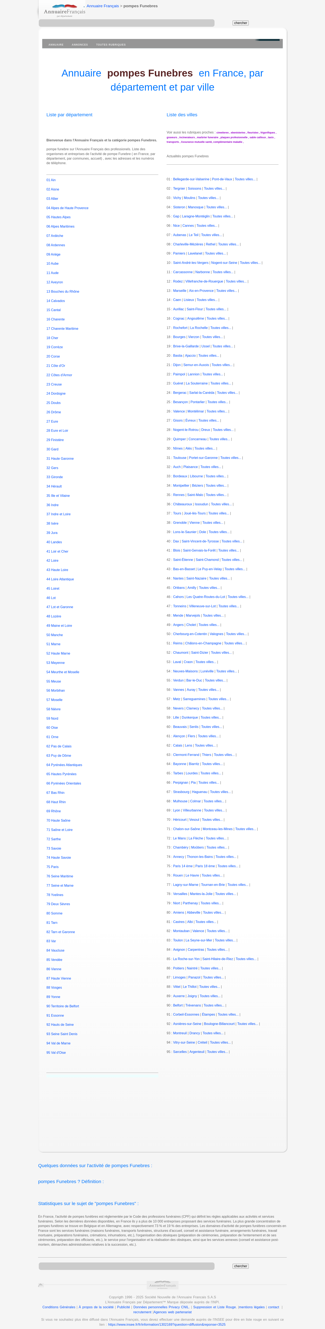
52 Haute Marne (58, 649)
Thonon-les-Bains (199, 857)
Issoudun (201, 504)
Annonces (80, 44)
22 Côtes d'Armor (59, 370)
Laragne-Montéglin (196, 216)
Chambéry (180, 847)
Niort (176, 903)
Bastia (177, 355)
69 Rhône (53, 806)
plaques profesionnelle (234, 137)
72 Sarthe (53, 834)
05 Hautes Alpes (58, 212)
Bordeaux (180, 476)
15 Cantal (53, 305)
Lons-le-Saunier (184, 532)
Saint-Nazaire (196, 578)
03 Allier (52, 194)
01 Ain (51, 175)
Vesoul (194, 819)
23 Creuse (54, 379)
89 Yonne (53, 992)
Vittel (176, 986)
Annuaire (56, 44)
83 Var (51, 936)
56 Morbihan (55, 686)
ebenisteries (238, 132)
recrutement (142, 1307)
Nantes (178, 578)
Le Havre (192, 875)
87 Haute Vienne (58, 973)
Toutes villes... (245, 179)
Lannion (194, 374)
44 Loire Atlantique (60, 574)
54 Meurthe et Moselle (62, 667)
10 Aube (52, 259)
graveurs (172, 137)
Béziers (197, 485)
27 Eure (52, 416)
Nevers (178, 708)
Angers (178, 625)
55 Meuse (53, 676)
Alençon (179, 736)
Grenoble (180, 522)
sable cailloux (258, 137)
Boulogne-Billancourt (219, 1024)
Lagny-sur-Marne (185, 884)
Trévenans (193, 1005)
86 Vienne (53, 964)
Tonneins (179, 606)
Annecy (178, 857)
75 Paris (52, 862)
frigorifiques (268, 132)
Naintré (192, 968)
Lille (176, 717)
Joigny (192, 996)
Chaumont (180, 652)
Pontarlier (197, 402)
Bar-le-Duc (194, 680)
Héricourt (180, 819)
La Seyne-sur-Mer (199, 940)
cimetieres (222, 132)
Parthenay (190, 903)
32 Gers (52, 463)
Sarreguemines (194, 699)
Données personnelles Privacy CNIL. (161, 1302)
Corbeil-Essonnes (186, 1014)
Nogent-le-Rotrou (186, 430)
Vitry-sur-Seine (184, 1042)
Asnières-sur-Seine (187, 1024)
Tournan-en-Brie (213, 884)
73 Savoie (53, 843)
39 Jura (51, 528)
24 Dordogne (56, 389)
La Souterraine (197, 383)
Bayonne (179, 764)
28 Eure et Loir (57, 426)
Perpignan (180, 782)
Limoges (179, 977)
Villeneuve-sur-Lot (202, 606)
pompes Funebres (150, 73)
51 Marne (53, 639)
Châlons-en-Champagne (203, 643)
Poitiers (178, 968)
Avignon (179, 949)
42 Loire (52, 556)
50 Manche (54, 630)
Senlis (194, 727)
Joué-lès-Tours (195, 513)
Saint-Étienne (183, 559)
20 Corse (53, 352)
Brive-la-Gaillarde (186, 346)
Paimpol (179, 374)
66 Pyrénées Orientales (63, 779)
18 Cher (52, 333)
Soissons (194, 188)
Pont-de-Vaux (222, 179)
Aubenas (179, 235)
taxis (271, 137)
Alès (188, 448)
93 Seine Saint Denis (61, 1029)
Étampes (208, 1014)
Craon (188, 662)
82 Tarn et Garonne (60, 927)
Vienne (194, 522)
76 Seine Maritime (59, 871)
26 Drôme (53, 407)
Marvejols (193, 615)
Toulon (178, 940)
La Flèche (196, 838)
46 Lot (51, 593)
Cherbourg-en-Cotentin (190, 634)
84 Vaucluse (55, 946)
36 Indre (52, 500)
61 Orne (52, 732)
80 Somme (54, 909)
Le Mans (179, 838)
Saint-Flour (195, 309)
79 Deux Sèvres (58, 899)
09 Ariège (53, 249)
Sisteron (179, 207)
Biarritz (194, 764)
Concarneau (198, 439)
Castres (178, 922)
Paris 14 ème (183, 866)
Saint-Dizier (199, 652)
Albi (190, 922)
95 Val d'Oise (56, 1048)
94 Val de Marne (58, 1038)
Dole (202, 532)
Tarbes (178, 773)
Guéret (178, 383)
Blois (176, 550)
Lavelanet (195, 253)
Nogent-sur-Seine (224, 262)
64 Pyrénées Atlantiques (64, 760)
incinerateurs (187, 137)
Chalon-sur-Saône (186, 829)
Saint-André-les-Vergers (191, 262)
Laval (177, 662)
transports (173, 142)
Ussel (205, 346)
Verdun (178, 680)
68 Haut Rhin (56, 797)
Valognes (216, 634)
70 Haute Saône (58, 816)
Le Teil (193, 235)
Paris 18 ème (205, 866)
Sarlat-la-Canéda (201, 392)
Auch (176, 467)
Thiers (206, 755)
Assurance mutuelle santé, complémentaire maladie (211, 142)
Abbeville (193, 912)
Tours (177, 513)
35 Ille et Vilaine (58, 491)
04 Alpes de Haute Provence (67, 203)
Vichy (177, 198)
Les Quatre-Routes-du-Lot (206, 597)
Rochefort (180, 328)
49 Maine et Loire (59, 621)
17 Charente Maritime (62, 324)
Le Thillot (189, 986)
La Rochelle (199, 328)
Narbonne (202, 272)
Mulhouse (180, 801)
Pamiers (179, 253)
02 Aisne (52, 185)
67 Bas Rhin (55, 788)
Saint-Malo (195, 495)
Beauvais (180, 727)
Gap (176, 216)
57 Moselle (54, 695)
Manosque (196, 207)
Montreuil (180, 1033)
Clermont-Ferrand (186, 755)
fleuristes (252, 132)
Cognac (178, 318)
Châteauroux (182, 504)
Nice (176, 225)
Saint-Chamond (207, 559)
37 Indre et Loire (58, 509)
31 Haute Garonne (60, 454)
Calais (177, 745)
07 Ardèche (54, 231)
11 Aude (52, 268)
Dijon (177, 365)
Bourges (179, 337)
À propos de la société (96, 1302)
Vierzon (193, 337)
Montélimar (196, 411)
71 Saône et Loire (59, 825)
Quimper (179, 439)
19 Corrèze (54, 342)
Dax (176, 541)
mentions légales (252, 1302)
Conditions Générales (58, 1302)
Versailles (180, 894)
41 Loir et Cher (57, 546)
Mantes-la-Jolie (201, 894)
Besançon (180, 402)
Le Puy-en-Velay (210, 569)
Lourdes (192, 773)
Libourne (196, 476)
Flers (191, 736)
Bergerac (180, 392)
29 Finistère (55, 435)
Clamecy (192, 708)
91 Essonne (55, 1011)
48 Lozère (53, 612)
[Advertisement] (166, 1110)
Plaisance (190, 467)
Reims (177, 643)
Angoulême (195, 318)
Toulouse (179, 458)
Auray (191, 689)
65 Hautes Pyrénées (61, 769)
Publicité (123, 1302)
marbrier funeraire (207, 137)
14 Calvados (55, 296)
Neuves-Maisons (185, 671)
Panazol (194, 977)
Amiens (178, 912)
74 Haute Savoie (58, 853)
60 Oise (52, 723)
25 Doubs (53, 398)
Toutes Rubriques (111, 44)
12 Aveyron (54, 277)
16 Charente (55, 314)
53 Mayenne (55, 658)
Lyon (176, 810)
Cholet (191, 625)
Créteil (202, 1042)
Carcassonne (183, 272)
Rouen (178, 875)
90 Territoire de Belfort (62, 1001)
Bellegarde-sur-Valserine (191, 179)
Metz (176, 699)
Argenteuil (196, 1052)
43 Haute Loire (57, 565)
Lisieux (189, 300)
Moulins (189, 198)
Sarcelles (180, 1052)
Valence (179, 411)
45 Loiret (52, 584)
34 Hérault (54, 482)
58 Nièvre (53, 704)
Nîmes (178, 448)
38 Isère (52, 519)
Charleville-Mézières (188, 244)
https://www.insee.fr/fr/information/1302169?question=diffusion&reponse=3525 (167, 1320)
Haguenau (199, 792)
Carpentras (196, 949)
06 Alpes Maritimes (60, 222)
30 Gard (52, 444)
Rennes (178, 495)
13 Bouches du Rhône (62, 287)
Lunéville (206, 671)
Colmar (195, 801)
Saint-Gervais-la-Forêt (199, 550)
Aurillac (178, 309)
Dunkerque (190, 717)
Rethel (210, 244)
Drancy (194, 1033)
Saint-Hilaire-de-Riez (218, 959)
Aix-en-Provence (201, 290)
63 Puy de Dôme (58, 751)
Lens (188, 745)
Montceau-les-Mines (218, 829)
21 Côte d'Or (55, 361)
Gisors (178, 420)
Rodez (178, 281)
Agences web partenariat (173, 1307)
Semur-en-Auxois (196, 365)
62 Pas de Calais (59, 741)
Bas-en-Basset (184, 569)
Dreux (205, 430)
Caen (177, 300)
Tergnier (179, 188)
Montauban (181, 931)
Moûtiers (197, 847)
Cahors (178, 597)
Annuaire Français (103, 6)
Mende (178, 615)
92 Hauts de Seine (60, 1020)
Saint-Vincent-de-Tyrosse (200, 541)
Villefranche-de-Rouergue (204, 281)
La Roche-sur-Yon (186, 959)
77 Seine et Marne (60, 881)
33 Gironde (54, 472)
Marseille (179, 290)
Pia (193, 782)
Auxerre (178, 996)
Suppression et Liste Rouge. (215, 1302)
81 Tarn (51, 918)
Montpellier (181, 485)
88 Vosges (54, 983)
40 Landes (54, 537)
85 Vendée (54, 955)
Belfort (178, 1005)
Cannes (188, 225)
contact (273, 1302)
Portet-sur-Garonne (203, 458)
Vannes (178, 689)
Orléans (179, 587)
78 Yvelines (54, 890)
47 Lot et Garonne (59, 602)
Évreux (190, 420)
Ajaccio (190, 355)
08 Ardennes (55, 240)
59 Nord (52, 713)
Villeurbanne (192, 810)
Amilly (191, 587)
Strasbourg (181, 792)
